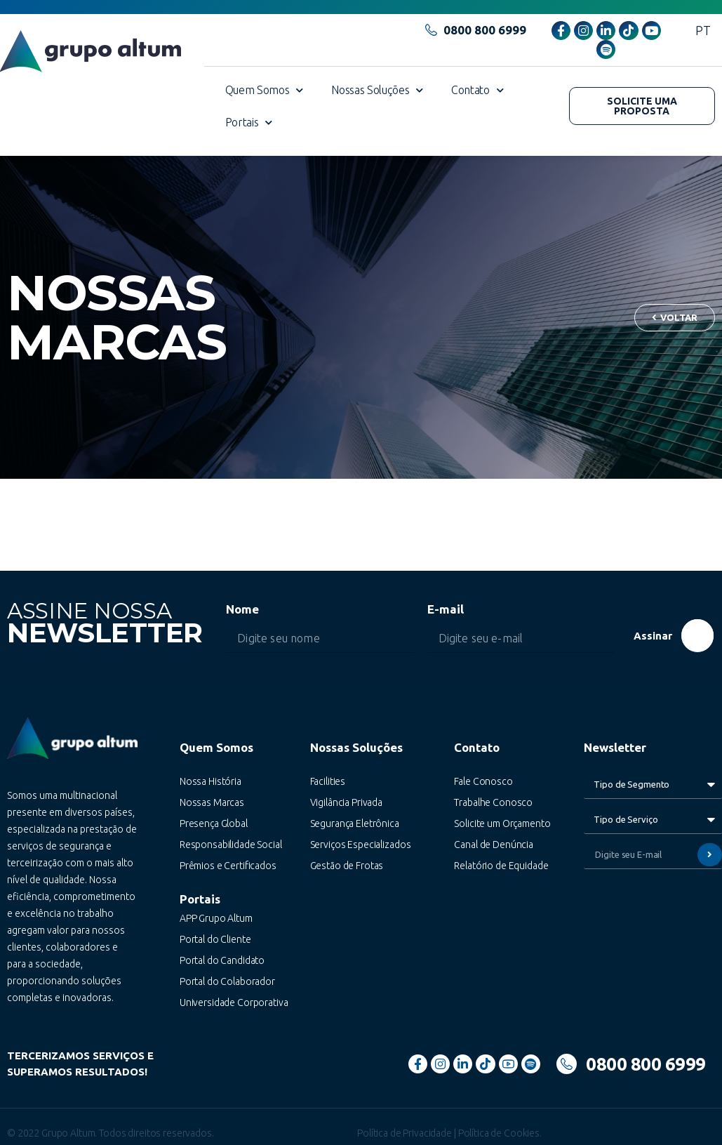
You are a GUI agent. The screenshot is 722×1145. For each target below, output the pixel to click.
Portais (248, 122)
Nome (242, 609)
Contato (477, 90)
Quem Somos (264, 90)
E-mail (445, 609)
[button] (642, 106)
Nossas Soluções (377, 90)
